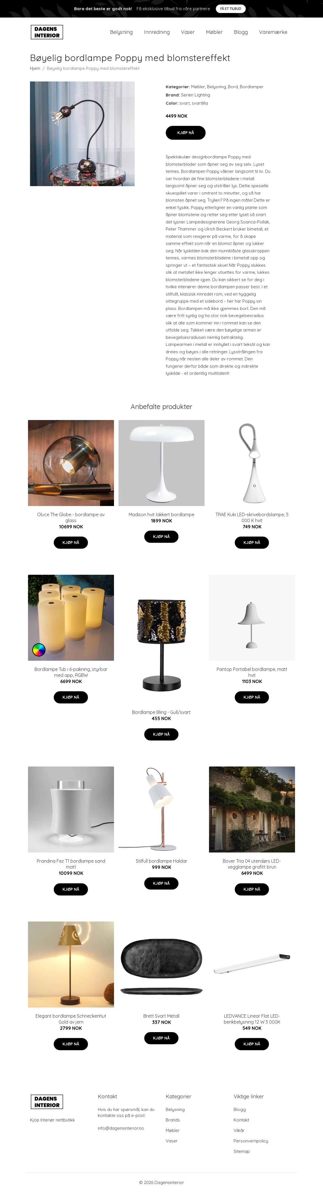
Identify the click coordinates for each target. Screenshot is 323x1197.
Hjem (35, 73)
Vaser (188, 34)
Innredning (157, 34)
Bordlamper (252, 91)
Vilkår (239, 1135)
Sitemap (242, 1156)
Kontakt (241, 1124)
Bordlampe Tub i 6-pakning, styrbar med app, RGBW (71, 677)
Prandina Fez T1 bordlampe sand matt (71, 869)
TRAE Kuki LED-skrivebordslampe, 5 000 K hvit (252, 522)
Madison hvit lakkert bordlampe (161, 519)
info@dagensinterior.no (121, 1133)
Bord (233, 91)
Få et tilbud (230, 9)
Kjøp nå (185, 137)
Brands (173, 1124)
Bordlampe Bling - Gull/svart (161, 717)
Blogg (241, 34)
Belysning (121, 34)
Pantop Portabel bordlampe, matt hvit (252, 677)
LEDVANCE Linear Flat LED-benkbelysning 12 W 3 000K (252, 1024)
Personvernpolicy (251, 1145)
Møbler (214, 34)
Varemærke (273, 34)
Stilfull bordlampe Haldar (161, 866)
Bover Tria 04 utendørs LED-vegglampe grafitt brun (252, 869)
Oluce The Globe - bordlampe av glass (71, 522)
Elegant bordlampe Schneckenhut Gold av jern (71, 1024)
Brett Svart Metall (161, 1021)
